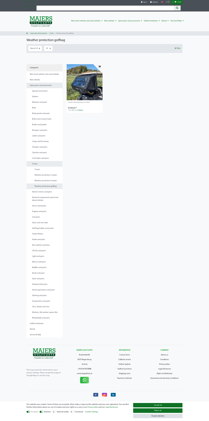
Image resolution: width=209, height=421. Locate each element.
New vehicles (109, 21)
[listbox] (85, 82)
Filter (178, 48)
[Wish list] (168, 2)
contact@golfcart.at (84, 374)
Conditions (164, 360)
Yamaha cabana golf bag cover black (79, 102)
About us (164, 355)
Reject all (157, 411)
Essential (34, 412)
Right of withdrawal (164, 374)
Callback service (124, 360)
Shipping (80, 110)
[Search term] (105, 8)
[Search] (177, 8)
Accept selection (157, 416)
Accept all (158, 405)
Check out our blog (29, 1)
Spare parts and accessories (129, 21)
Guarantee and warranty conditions (164, 378)
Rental (164, 21)
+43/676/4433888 (84, 369)
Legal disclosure (164, 369)
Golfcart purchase (125, 369)
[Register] (154, 2)
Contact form (124, 355)
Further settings (91, 412)
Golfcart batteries (151, 21)
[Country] (162, 2)
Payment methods (124, 378)
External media (63, 412)
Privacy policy (164, 364)
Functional (79, 412)
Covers (51, 33)
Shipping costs (124, 374)
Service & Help (176, 21)
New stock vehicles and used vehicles (85, 21)
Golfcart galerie (124, 364)
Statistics (47, 412)
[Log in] (144, 2)
